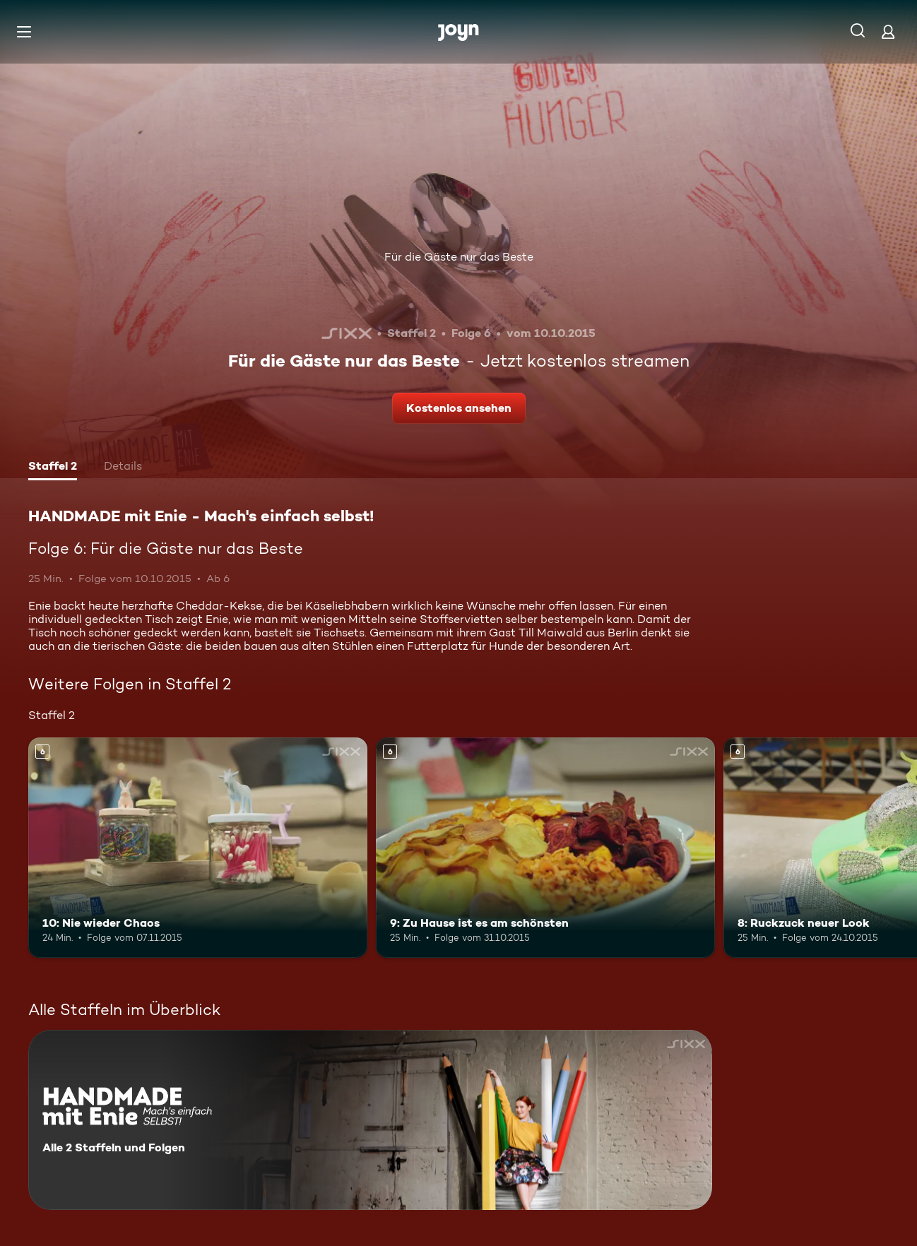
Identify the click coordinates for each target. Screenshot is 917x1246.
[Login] (888, 31)
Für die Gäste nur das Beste (458, 256)
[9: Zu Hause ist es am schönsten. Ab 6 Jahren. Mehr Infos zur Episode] (545, 847)
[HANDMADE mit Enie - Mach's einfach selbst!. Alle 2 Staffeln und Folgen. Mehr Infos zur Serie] (370, 1120)
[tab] (52, 467)
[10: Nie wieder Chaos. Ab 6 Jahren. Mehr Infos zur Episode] (197, 847)
